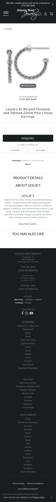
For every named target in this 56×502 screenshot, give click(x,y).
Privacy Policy (18, 483)
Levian (28, 350)
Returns (40, 150)
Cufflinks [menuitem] (28, 450)
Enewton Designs (28, 390)
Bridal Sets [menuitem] (28, 457)
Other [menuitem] (28, 454)
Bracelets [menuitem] (28, 429)
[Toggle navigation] (6, 14)
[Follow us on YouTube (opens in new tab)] (31, 313)
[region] (28, 64)
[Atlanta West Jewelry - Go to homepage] (28, 15)
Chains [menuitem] (28, 433)
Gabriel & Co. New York (28, 325)
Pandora (28, 400)
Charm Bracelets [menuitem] (27, 471)
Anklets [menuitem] (28, 447)
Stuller (28, 333)
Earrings (8, 29)
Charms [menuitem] (28, 436)
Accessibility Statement (28, 489)
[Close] (52, 4)
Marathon (28, 404)
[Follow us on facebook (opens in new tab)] (23, 313)
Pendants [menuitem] (28, 464)
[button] (45, 14)
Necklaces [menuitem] (28, 468)
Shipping (15, 150)
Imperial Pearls (28, 343)
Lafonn (28, 347)
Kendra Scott (28, 393)
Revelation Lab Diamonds (28, 386)
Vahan (28, 336)
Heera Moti (28, 379)
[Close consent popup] (51, 497)
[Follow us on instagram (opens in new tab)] (26, 313)
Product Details (28, 177)
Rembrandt (28, 329)
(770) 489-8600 (28, 99)
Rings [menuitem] (28, 419)
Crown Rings (28, 407)
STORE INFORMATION (28, 270)
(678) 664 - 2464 (28, 285)
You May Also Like (28, 233)
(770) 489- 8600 (28, 267)
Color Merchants (28, 340)
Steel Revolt (28, 364)
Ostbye (28, 354)
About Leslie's (28, 185)
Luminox (28, 397)
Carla (28, 357)
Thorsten (28, 361)
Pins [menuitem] (28, 443)
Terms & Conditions (35, 483)
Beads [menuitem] (28, 440)
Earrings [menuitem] (28, 426)
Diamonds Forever (28, 382)
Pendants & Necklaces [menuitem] (28, 422)
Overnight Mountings (28, 368)
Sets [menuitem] (28, 461)
